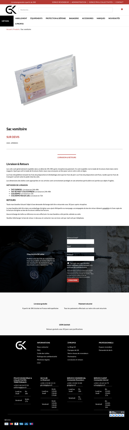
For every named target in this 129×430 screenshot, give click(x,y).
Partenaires (72, 356)
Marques (101, 18)
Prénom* (70, 255)
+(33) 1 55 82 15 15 (47, 383)
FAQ (38, 350)
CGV (39, 363)
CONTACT (119, 2)
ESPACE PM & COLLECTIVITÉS (101, 2)
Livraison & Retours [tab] (66, 157)
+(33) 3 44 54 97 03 (21, 385)
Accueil (9, 29)
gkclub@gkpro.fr (46, 385)
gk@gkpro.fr (71, 385)
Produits (16, 29)
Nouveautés (114, 18)
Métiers (5, 21)
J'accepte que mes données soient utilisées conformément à (79, 265)
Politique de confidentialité (47, 356)
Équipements (36, 18)
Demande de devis (105, 350)
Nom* (69, 246)
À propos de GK (73, 350)
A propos (19, 24)
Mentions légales (43, 360)
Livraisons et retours (75, 360)
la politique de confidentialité (79, 266)
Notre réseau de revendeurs (78, 353)
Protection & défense (56, 18)
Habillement (21, 18)
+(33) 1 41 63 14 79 (101, 383)
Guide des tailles (43, 353)
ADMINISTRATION (79, 2)
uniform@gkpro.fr (20, 387)
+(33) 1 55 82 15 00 (74, 383)
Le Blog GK (72, 347)
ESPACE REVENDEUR (60, 2)
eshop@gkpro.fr (99, 385)
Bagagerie (74, 18)
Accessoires (87, 18)
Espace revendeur (105, 347)
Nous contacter (42, 347)
